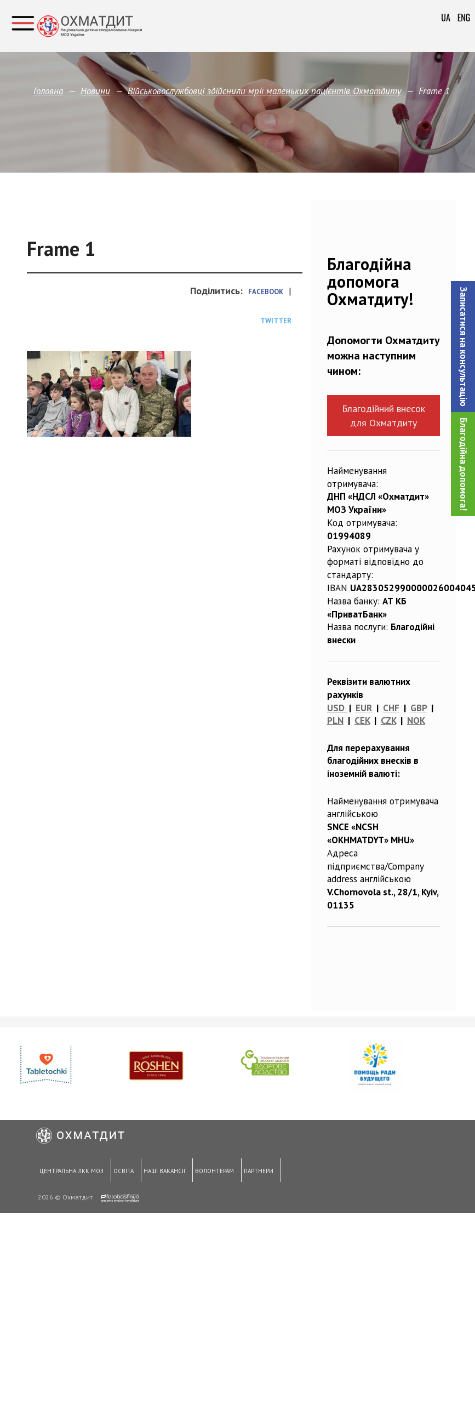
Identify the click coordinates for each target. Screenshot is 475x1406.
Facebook (265, 291)
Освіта (123, 1171)
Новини (95, 91)
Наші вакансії (163, 1171)
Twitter (275, 320)
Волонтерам (213, 1171)
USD (336, 708)
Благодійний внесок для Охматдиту (383, 415)
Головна (48, 91)
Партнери (257, 1171)
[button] (463, 346)
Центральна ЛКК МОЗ (71, 1171)
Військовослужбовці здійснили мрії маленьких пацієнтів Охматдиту (264, 91)
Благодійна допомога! (463, 464)
